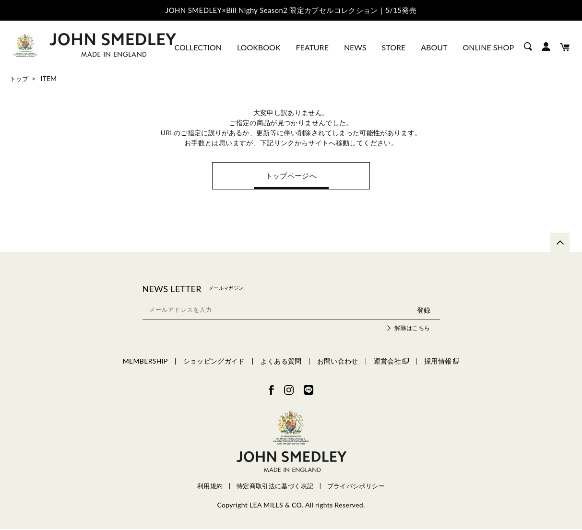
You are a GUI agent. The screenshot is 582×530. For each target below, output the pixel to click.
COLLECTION (198, 47)
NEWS (355, 47)
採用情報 (441, 362)
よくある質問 (281, 362)
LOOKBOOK (258, 47)
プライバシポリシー (356, 487)
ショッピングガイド (214, 362)
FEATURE (312, 47)
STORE (394, 47)
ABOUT (434, 47)
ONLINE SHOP (488, 47)
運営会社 (391, 362)
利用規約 (210, 487)
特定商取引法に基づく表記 (275, 487)
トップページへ (290, 176)
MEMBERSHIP (145, 362)
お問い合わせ (337, 362)
